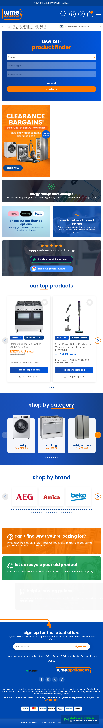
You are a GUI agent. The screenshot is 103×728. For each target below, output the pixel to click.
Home (9, 656)
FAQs (47, 656)
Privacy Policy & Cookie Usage (55, 722)
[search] (63, 14)
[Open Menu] (98, 14)
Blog (40, 656)
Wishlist (51, 661)
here (94, 210)
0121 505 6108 (24, 545)
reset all (51, 83)
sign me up (81, 646)
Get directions (51, 700)
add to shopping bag (29, 382)
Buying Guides (80, 656)
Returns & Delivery (62, 656)
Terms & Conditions (28, 722)
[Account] (81, 14)
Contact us (19, 656)
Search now (51, 89)
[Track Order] (72, 14)
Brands (93, 656)
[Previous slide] (2, 27)
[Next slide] (100, 27)
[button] (49, 387)
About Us (31, 656)
